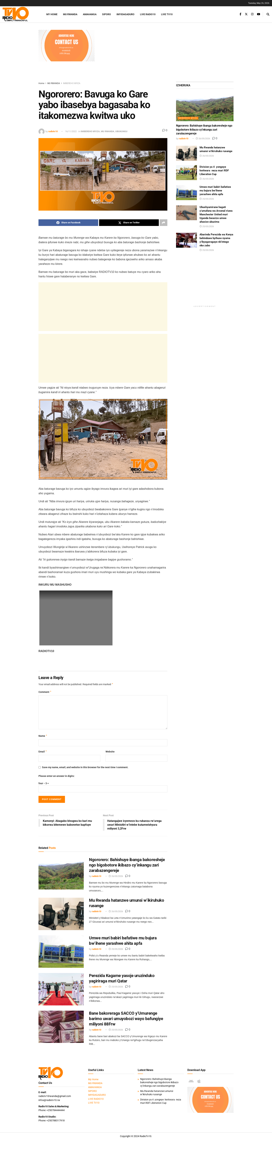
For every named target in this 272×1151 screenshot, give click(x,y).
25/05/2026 (116, 949)
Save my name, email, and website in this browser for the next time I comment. (85, 767)
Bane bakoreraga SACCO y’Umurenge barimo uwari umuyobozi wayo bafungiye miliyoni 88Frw (126, 1019)
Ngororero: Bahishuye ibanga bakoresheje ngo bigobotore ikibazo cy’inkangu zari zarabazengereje (127, 865)
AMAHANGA (89, 14)
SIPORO (106, 14)
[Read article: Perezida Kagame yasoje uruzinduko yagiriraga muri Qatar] (61, 989)
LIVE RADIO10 (148, 14)
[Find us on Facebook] (240, 14)
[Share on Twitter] (129, 222)
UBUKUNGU (121, 131)
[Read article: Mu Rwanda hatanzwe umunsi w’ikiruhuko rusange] (61, 914)
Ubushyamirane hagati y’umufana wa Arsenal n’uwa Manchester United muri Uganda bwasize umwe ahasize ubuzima (216, 214)
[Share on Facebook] (68, 222)
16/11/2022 (71, 131)
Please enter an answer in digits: (56, 776)
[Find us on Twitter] (246, 14)
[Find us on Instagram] (252, 14)
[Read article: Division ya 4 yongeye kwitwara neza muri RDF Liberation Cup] (186, 172)
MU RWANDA (70, 14)
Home (41, 83)
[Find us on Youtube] (258, 14)
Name (42, 736)
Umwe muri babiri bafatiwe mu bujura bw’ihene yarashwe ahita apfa (215, 190)
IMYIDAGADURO (125, 14)
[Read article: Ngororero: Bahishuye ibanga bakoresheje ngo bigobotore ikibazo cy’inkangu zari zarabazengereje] (61, 873)
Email (42, 752)
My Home (51, 14)
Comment (45, 692)
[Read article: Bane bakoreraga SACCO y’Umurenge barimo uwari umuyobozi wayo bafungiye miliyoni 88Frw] (61, 1027)
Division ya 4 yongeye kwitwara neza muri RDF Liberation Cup (214, 170)
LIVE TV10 (167, 14)
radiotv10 (53, 131)
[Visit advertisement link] (66, 45)
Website (110, 751)
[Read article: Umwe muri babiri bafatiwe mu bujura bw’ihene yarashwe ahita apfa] (61, 951)
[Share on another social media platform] (163, 222)
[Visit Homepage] (20, 14)
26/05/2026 (116, 876)
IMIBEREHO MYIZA (71, 83)
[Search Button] (268, 14)
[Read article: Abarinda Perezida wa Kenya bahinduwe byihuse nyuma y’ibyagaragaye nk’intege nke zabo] (186, 240)
